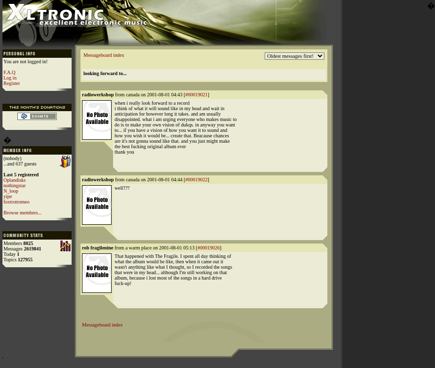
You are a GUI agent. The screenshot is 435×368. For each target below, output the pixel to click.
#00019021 (196, 94)
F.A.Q (9, 72)
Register (11, 83)
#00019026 (209, 247)
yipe (7, 196)
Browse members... (22, 212)
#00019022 (196, 179)
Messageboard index (103, 55)
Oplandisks (14, 180)
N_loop (10, 191)
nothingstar (14, 185)
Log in (9, 78)
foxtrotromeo (16, 201)
